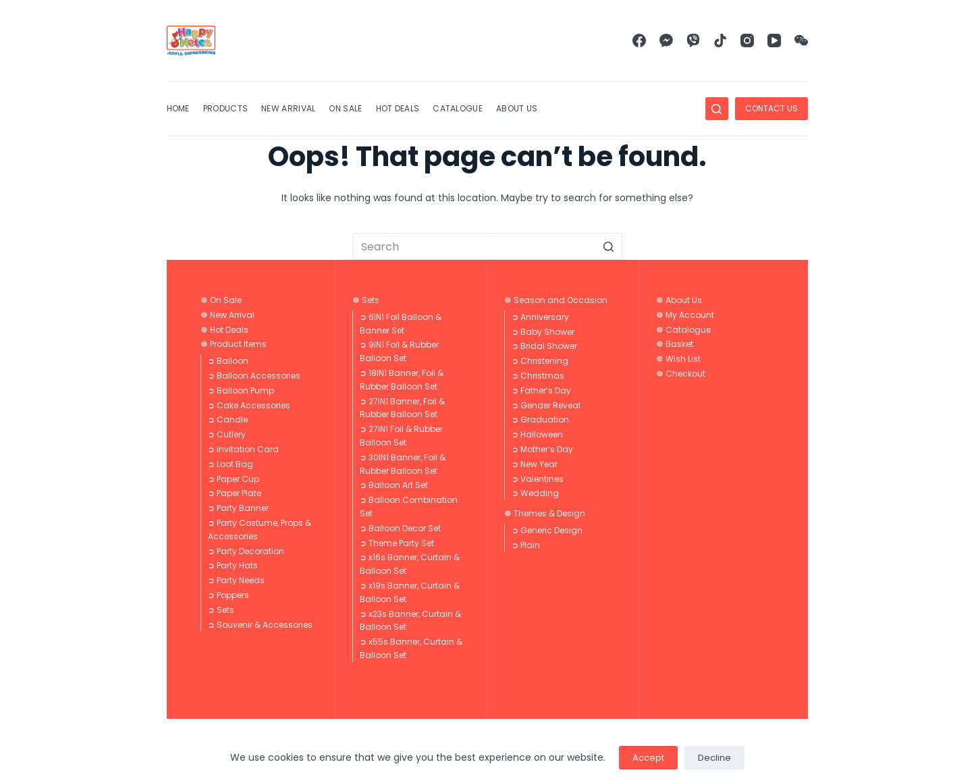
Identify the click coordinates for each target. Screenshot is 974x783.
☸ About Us (679, 300)
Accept (648, 757)
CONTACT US (771, 108)
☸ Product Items (233, 344)
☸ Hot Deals (224, 329)
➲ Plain (526, 545)
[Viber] (693, 40)
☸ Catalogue (683, 329)
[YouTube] (774, 40)
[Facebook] (639, 40)
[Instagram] (747, 40)
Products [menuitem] (225, 108)
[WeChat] (801, 40)
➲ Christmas (538, 375)
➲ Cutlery (227, 434)
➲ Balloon (228, 361)
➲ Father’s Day (541, 390)
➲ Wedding (535, 493)
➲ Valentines (538, 479)
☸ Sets (365, 300)
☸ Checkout (680, 373)
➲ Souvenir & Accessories (260, 624)
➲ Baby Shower (543, 332)
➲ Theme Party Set (397, 543)
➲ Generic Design (547, 530)
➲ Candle (228, 419)
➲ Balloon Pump (241, 390)
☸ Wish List (678, 358)
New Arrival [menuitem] (288, 108)
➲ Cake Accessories (249, 405)
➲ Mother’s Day (542, 449)
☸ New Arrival (227, 315)
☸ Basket (674, 344)
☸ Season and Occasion (555, 300)
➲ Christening (540, 361)
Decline (714, 757)
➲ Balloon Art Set (394, 485)
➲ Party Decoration (246, 551)
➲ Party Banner (238, 508)
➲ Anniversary (540, 317)
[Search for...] (487, 246)
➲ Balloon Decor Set (400, 528)
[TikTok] (720, 40)
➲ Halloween (537, 434)
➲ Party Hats (233, 565)
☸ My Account (685, 315)
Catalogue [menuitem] (458, 108)
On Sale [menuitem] (345, 108)
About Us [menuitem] (516, 108)
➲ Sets (221, 610)
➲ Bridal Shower (544, 346)
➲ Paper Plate (234, 493)
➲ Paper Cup (233, 479)
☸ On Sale (221, 300)
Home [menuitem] (178, 108)
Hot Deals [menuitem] (398, 108)
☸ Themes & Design (544, 513)
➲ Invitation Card (243, 449)
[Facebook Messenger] (666, 40)
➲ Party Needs (236, 580)
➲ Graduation (540, 419)
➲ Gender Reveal (546, 405)
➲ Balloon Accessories (254, 375)
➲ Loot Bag (230, 464)
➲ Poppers (228, 595)
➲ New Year (535, 464)
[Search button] (608, 246)
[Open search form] (716, 108)
